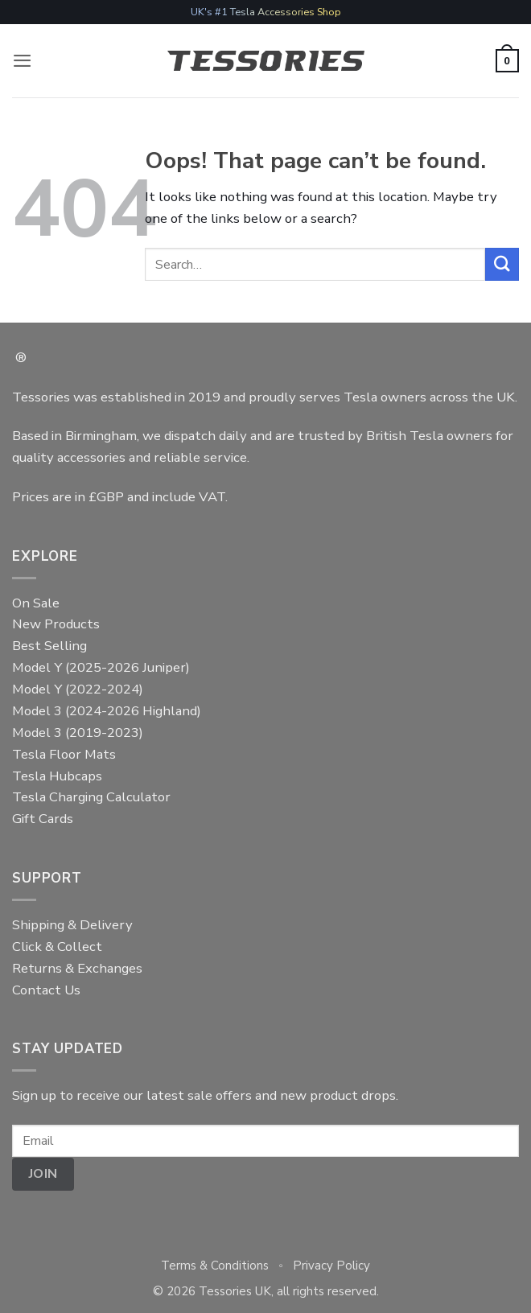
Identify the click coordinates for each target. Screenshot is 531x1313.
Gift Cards (42, 818)
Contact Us (46, 990)
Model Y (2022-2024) (77, 689)
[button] (22, 60)
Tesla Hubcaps (57, 776)
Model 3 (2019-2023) (77, 732)
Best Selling (49, 645)
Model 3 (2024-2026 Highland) (106, 711)
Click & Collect (57, 946)
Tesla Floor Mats (64, 754)
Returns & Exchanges (77, 968)
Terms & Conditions (215, 1265)
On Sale (36, 603)
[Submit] (502, 264)
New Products (56, 624)
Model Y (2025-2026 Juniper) (101, 667)
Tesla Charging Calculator (91, 797)
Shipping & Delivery (72, 925)
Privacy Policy (331, 1265)
